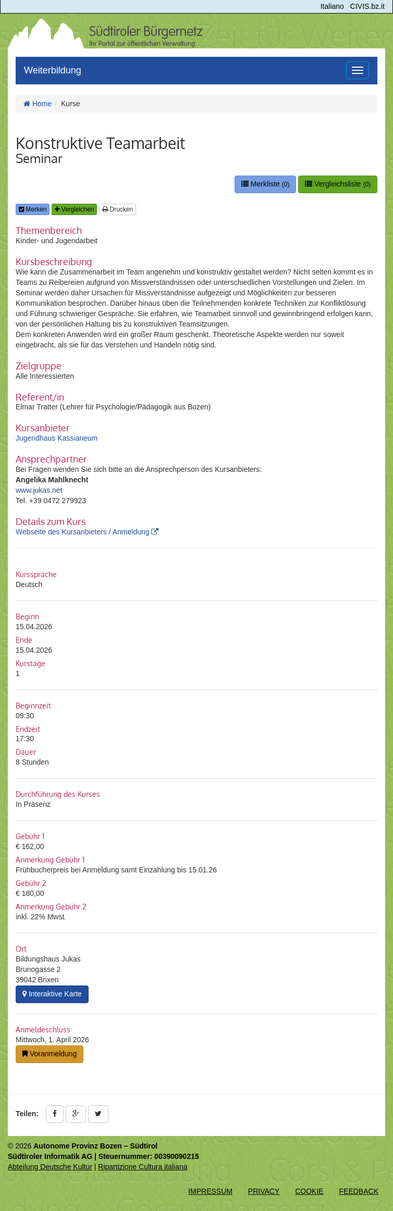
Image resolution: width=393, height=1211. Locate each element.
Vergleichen (74, 209)
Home (37, 103)
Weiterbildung (52, 70)
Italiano (332, 6)
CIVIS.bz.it (367, 6)
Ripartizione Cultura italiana (142, 1167)
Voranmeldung (49, 1054)
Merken (32, 209)
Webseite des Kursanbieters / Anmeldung (87, 532)
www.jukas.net (39, 490)
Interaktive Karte (52, 994)
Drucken (117, 209)
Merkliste (265, 184)
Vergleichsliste (338, 184)
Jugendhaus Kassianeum (56, 438)
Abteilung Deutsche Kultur (50, 1167)
